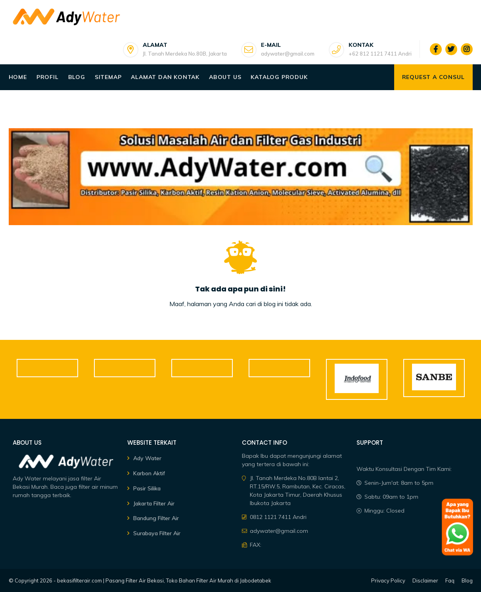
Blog (76, 77)
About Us (225, 77)
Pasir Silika (147, 488)
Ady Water (147, 458)
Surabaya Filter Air (156, 533)
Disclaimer (425, 580)
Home (18, 77)
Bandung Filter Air (156, 518)
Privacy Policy (388, 580)
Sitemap (108, 77)
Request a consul (433, 77)
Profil (47, 77)
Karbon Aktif (149, 473)
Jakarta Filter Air (153, 503)
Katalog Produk (279, 77)
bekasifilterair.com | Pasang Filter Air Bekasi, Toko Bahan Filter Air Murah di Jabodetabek (164, 580)
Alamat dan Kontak (165, 77)
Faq (449, 580)
